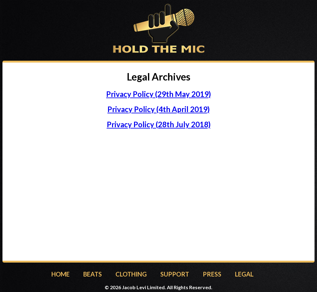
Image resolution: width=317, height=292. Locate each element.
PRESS (212, 274)
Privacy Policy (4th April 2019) (158, 109)
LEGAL (244, 274)
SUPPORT (174, 274)
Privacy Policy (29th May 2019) (158, 93)
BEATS (92, 274)
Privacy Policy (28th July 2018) (159, 124)
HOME (60, 274)
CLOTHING (131, 274)
